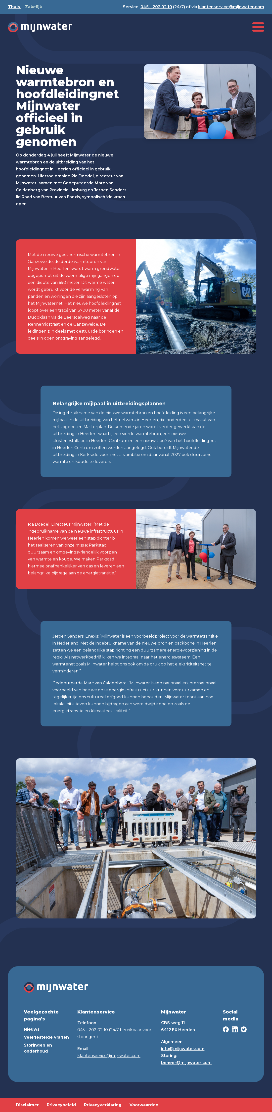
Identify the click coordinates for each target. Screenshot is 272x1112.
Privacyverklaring (103, 1105)
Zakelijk (33, 6)
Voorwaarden (144, 1105)
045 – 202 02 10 (156, 6)
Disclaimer (27, 1105)
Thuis (14, 6)
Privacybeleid (61, 1105)
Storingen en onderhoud (38, 1048)
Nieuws (32, 1029)
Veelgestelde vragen (46, 1037)
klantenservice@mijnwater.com (231, 6)
